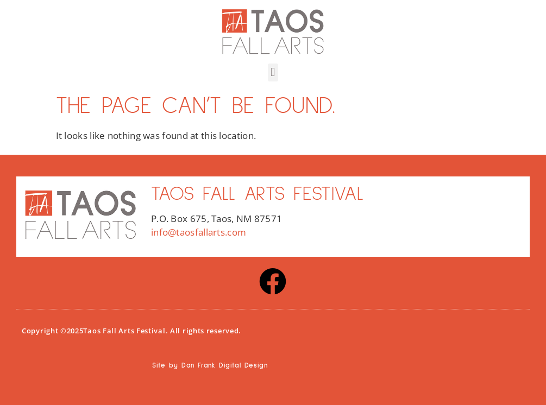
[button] (273, 72)
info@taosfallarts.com (198, 232)
